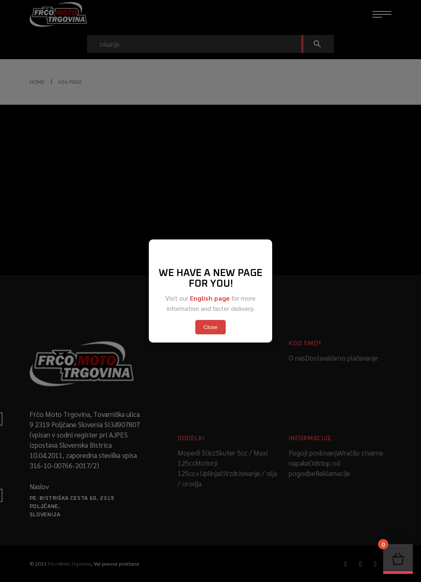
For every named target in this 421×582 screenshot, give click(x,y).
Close (210, 327)
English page (210, 298)
